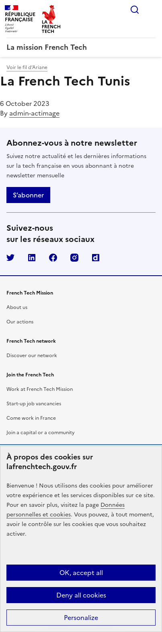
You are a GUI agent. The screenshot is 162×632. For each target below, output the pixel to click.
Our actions (19, 321)
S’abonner (28, 195)
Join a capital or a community (40, 432)
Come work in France (31, 418)
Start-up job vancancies (33, 403)
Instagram (74, 258)
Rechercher (135, 10)
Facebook (53, 258)
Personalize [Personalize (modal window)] (81, 617)
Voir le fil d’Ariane (26, 67)
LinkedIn (32, 258)
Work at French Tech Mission (39, 389)
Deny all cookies (81, 595)
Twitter (10, 258)
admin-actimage (34, 113)
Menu (151, 10)
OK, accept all (81, 572)
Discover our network (31, 355)
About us (16, 307)
